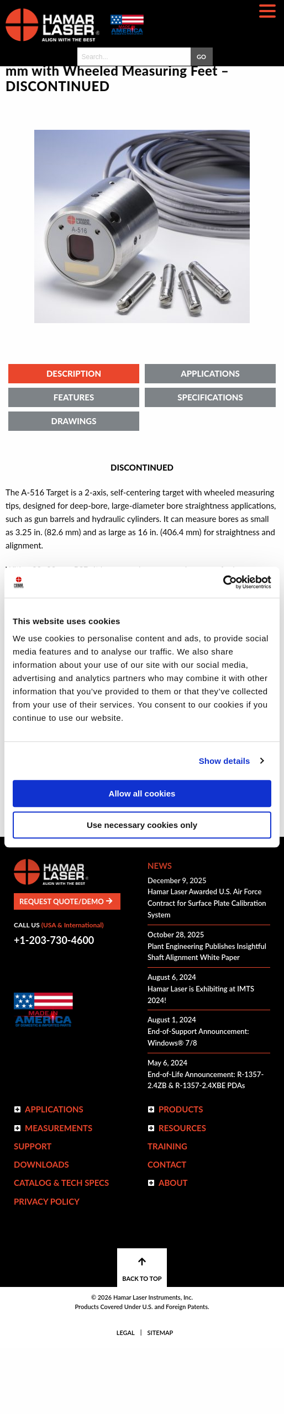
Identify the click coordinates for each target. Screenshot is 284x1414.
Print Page (246, 810)
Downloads (41, 1231)
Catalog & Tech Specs (61, 1249)
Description (73, 440)
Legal (126, 1398)
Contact (167, 1231)
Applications (210, 440)
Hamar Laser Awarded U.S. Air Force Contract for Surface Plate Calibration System (207, 969)
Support (32, 1212)
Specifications (210, 463)
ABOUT (173, 1249)
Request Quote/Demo (65, 967)
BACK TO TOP (141, 1335)
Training (167, 1212)
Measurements (58, 1194)
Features (74, 463)
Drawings (73, 487)
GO (201, 56)
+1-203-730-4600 (54, 1006)
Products (181, 1175)
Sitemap (160, 1398)
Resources (182, 1194)
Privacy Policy (47, 1268)
